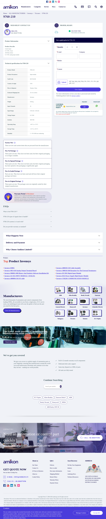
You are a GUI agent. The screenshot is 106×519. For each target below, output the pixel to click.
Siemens (85, 326)
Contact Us (35, 476)
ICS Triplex (97, 326)
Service (46, 7)
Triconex (37, 13)
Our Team (35, 473)
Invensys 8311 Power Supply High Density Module (72, 276)
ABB (60, 298)
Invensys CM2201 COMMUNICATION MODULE (72, 278)
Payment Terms (54, 491)
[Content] (78, 74)
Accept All (96, 513)
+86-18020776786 (20, 489)
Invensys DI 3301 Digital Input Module (68, 273)
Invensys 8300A (9, 268)
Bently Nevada (85, 298)
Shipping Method (54, 482)
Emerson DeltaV (61, 405)
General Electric (60, 312)
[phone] (78, 64)
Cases (69, 479)
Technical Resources (72, 485)
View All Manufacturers (12, 314)
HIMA (64, 410)
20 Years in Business (37, 479)
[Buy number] (72, 47)
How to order (53, 476)
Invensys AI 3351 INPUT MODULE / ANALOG (19, 276)
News (53, 7)
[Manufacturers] (101, 7)
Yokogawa (60, 326)
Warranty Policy (54, 488)
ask (84, 107)
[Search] (64, 394)
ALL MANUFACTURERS (17, 13)
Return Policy (53, 485)
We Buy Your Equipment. (74, 473)
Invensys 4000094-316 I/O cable (14, 278)
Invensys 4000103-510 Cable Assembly (68, 268)
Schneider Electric (97, 312)
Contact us (62, 7)
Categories (37, 7)
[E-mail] (67, 56)
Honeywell (73, 312)
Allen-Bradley (73, 298)
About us (34, 482)
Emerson (97, 298)
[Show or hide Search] (96, 7)
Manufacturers (26, 7)
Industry (69, 476)
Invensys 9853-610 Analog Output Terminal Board (20, 270)
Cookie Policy (36, 485)
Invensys (30, 13)
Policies (52, 473)
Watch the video (10, 350)
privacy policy (76, 96)
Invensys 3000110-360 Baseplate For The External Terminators (76, 270)
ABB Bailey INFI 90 (53, 415)
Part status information (56, 479)
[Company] (90, 56)
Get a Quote (78, 89)
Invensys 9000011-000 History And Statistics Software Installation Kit (26, 273)
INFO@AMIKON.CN (21, 485)
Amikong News (71, 482)
